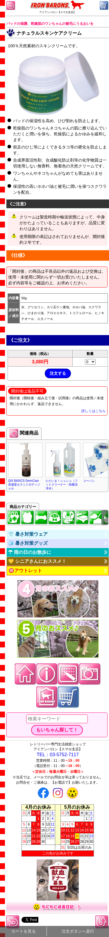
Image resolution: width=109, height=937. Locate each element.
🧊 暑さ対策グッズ (28, 543)
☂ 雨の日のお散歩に (29, 552)
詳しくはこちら (93, 411)
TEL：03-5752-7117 (58, 754)
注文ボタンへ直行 (78, 931)
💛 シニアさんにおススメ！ (37, 561)
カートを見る (23, 931)
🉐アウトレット (25, 570)
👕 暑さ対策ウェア (28, 534)
